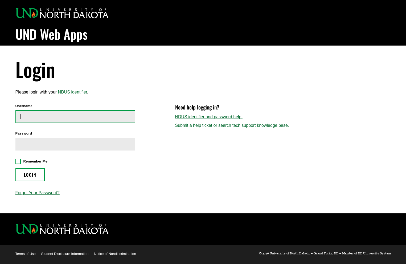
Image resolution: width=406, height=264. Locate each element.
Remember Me (35, 161)
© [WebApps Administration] (260, 253)
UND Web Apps (51, 34)
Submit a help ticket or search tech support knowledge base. (232, 125)
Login (30, 175)
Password (23, 133)
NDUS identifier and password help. (209, 117)
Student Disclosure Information (65, 254)
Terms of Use (25, 254)
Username (23, 106)
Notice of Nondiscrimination (115, 254)
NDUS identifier (72, 92)
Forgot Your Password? (37, 192)
